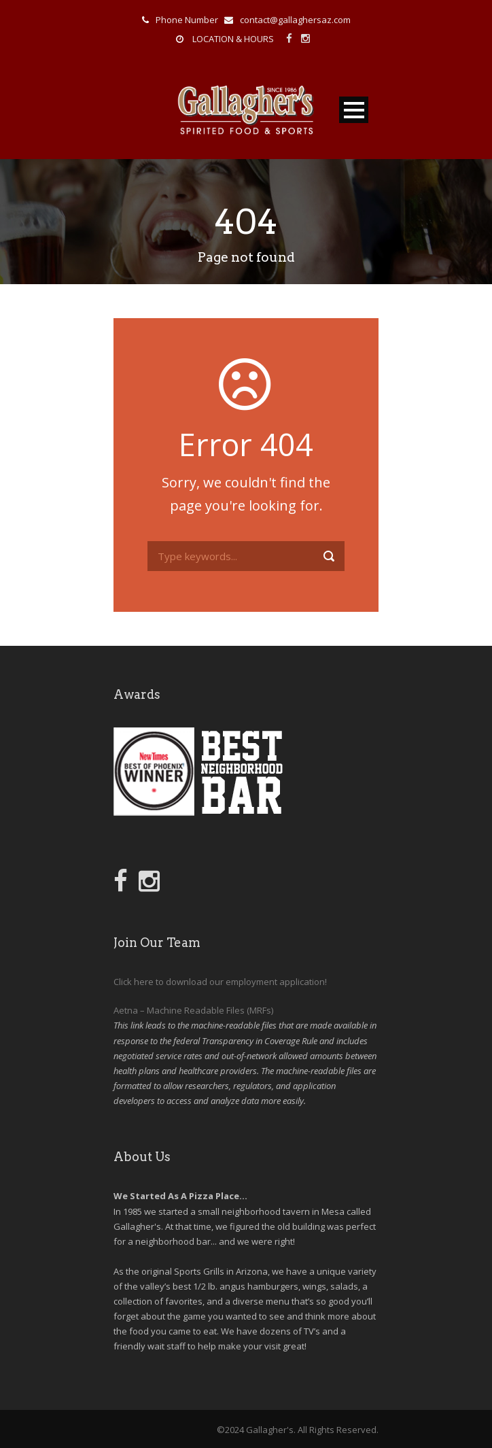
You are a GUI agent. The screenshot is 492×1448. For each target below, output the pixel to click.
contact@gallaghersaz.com (295, 20)
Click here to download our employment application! (220, 982)
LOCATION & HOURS (233, 39)
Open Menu (353, 110)
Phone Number (187, 20)
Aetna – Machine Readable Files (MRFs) (193, 1010)
